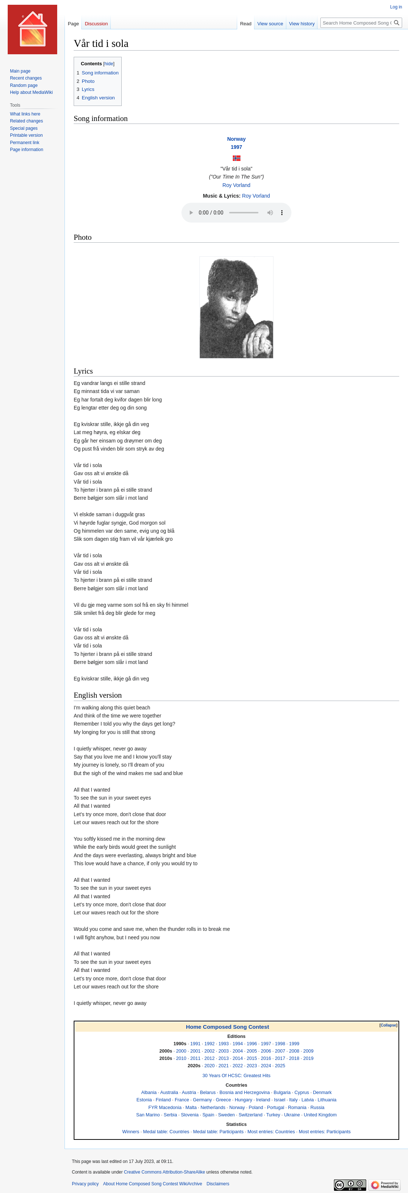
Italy (293, 1099)
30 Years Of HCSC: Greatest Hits (236, 1075)
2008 (294, 1051)
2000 (181, 1051)
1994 (237, 1043)
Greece (223, 1099)
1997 (236, 147)
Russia (317, 1107)
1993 (223, 1043)
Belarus (208, 1092)
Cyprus (301, 1092)
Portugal (275, 1107)
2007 (280, 1051)
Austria (189, 1092)
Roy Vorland (236, 185)
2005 (252, 1051)
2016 (266, 1058)
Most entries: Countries (271, 1131)
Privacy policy (85, 1183)
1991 (195, 1043)
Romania (297, 1107)
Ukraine (292, 1114)
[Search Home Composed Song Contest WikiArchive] (361, 23)
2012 (209, 1058)
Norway (236, 139)
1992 (209, 1043)
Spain (208, 1114)
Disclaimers (217, 1183)
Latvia (307, 1099)
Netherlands (213, 1107)
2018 (294, 1058)
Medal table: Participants (218, 1131)
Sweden (226, 1114)
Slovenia (189, 1114)
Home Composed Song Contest (227, 1027)
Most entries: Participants (324, 1131)
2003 (223, 1051)
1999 (294, 1043)
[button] (388, 1025)
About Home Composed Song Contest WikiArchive (152, 1183)
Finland (163, 1099)
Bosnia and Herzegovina (245, 1092)
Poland (256, 1107)
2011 (195, 1058)
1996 (252, 1043)
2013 (223, 1058)
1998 (280, 1043)
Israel (280, 1099)
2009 (308, 1051)
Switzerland (250, 1114)
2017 (280, 1058)
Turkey (273, 1114)
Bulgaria (282, 1092)
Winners (130, 1131)
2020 (209, 1065)
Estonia (144, 1099)
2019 (308, 1058)
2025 (280, 1065)
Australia (169, 1092)
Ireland (263, 1099)
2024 (266, 1065)
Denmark (322, 1092)
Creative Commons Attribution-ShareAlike (164, 1172)
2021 (223, 1065)
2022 (237, 1065)
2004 (237, 1051)
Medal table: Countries (166, 1131)
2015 (252, 1058)
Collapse (388, 1025)
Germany (202, 1099)
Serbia (170, 1114)
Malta (191, 1107)
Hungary (243, 1099)
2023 (252, 1065)
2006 (266, 1051)
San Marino (148, 1114)
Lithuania (327, 1099)
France (182, 1099)
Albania (149, 1092)
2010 (181, 1058)
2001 (195, 1051)
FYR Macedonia (164, 1107)
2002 (209, 1051)
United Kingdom (320, 1114)
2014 (237, 1058)
